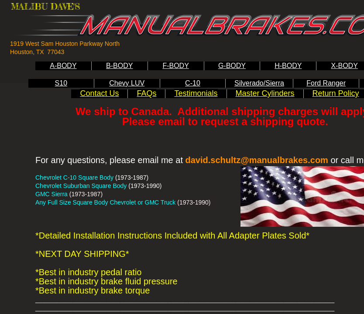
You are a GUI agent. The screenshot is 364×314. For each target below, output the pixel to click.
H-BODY (288, 65)
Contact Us (99, 93)
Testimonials (195, 93)
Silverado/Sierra (259, 83)
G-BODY (232, 65)
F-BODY (175, 65)
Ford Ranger (326, 83)
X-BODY (344, 65)
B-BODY (119, 65)
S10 (61, 83)
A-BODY (63, 65)
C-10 (192, 83)
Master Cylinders (265, 93)
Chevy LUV (126, 83)
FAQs (146, 93)
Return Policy (335, 93)
